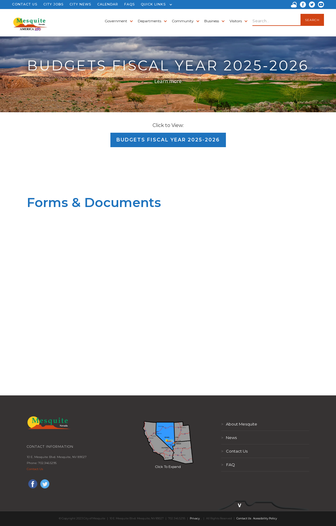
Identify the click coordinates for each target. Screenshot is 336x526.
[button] (155, 4)
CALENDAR (107, 4)
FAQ (228, 464)
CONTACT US (24, 4)
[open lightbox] (168, 442)
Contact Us (35, 469)
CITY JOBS (53, 4)
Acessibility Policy (265, 518)
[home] (30, 21)
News (229, 437)
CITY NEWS (80, 4)
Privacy (195, 518)
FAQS (129, 4)
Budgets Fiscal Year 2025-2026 (168, 140)
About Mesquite (239, 424)
